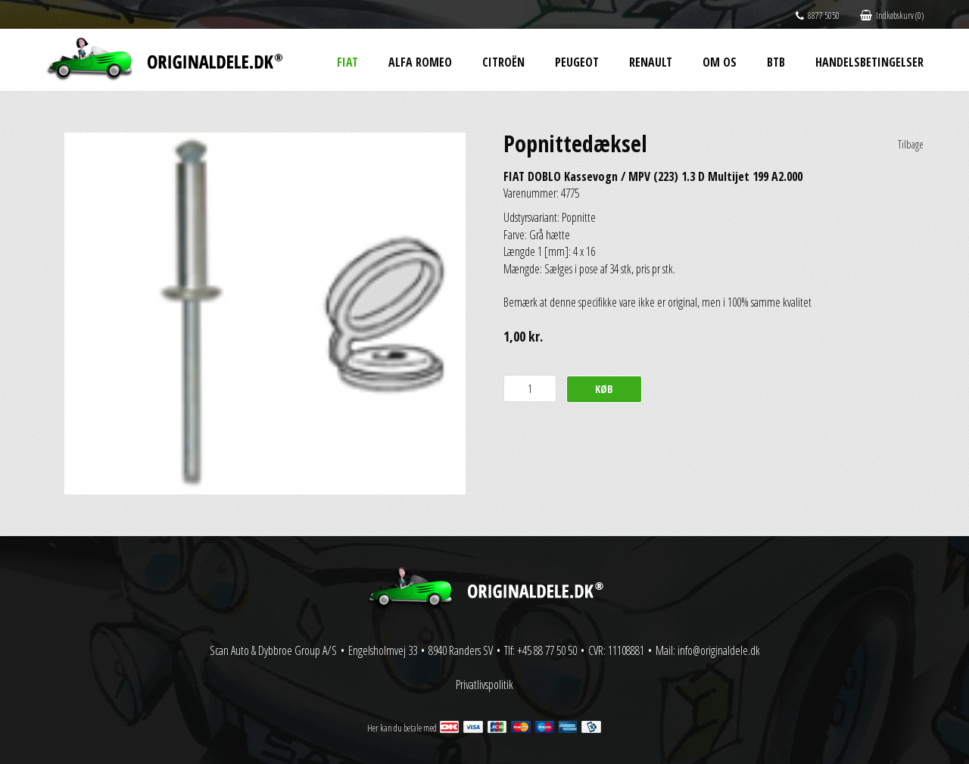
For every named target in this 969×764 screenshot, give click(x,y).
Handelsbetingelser (869, 62)
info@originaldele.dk (719, 650)
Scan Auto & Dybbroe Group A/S (273, 650)
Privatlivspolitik (484, 684)
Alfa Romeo (420, 62)
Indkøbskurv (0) (892, 15)
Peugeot (577, 62)
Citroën (503, 62)
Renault (650, 62)
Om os (720, 62)
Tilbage (911, 144)
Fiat (347, 62)
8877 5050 (818, 15)
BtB (776, 62)
